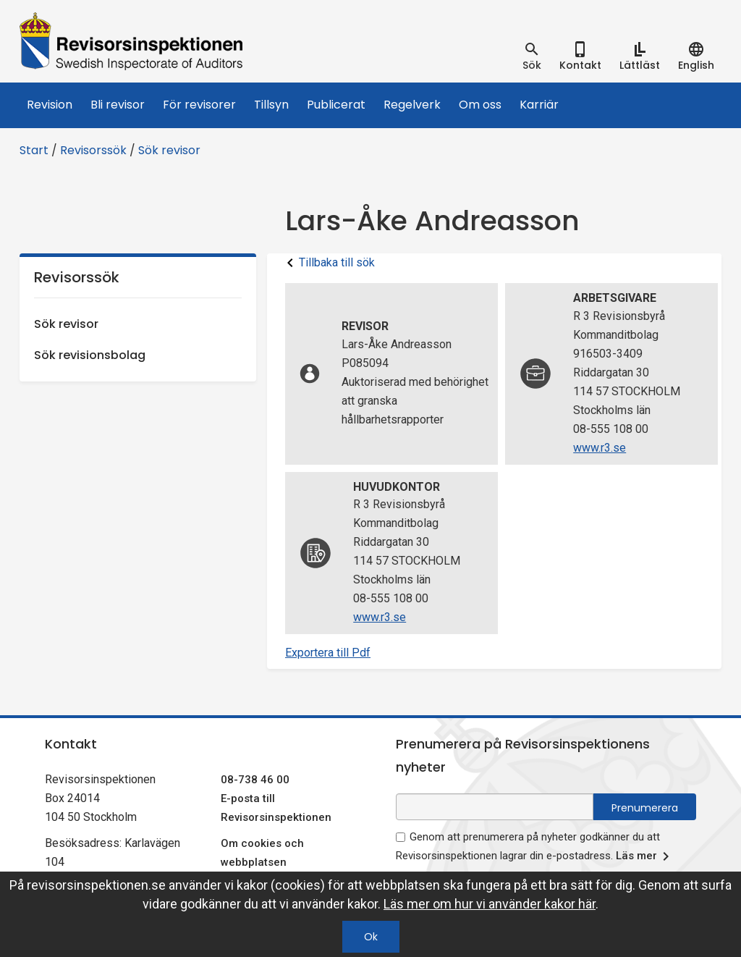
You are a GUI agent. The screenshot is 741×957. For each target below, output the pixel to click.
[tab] (532, 56)
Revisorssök (93, 150)
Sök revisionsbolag (89, 355)
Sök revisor (169, 150)
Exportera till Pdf (327, 652)
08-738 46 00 (255, 779)
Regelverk (412, 104)
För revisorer (199, 104)
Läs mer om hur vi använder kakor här (490, 903)
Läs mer (645, 856)
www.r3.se (599, 448)
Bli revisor (117, 104)
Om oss (480, 104)
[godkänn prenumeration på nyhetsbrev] (400, 837)
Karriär (539, 104)
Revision (49, 104)
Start (34, 150)
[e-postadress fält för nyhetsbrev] (494, 806)
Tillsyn (271, 104)
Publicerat (336, 104)
